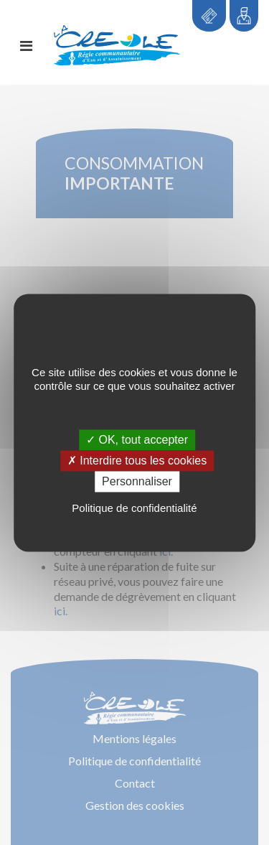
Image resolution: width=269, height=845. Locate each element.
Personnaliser (137, 481)
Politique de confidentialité (134, 509)
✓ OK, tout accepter (137, 440)
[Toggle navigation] (26, 45)
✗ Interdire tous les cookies (137, 460)
